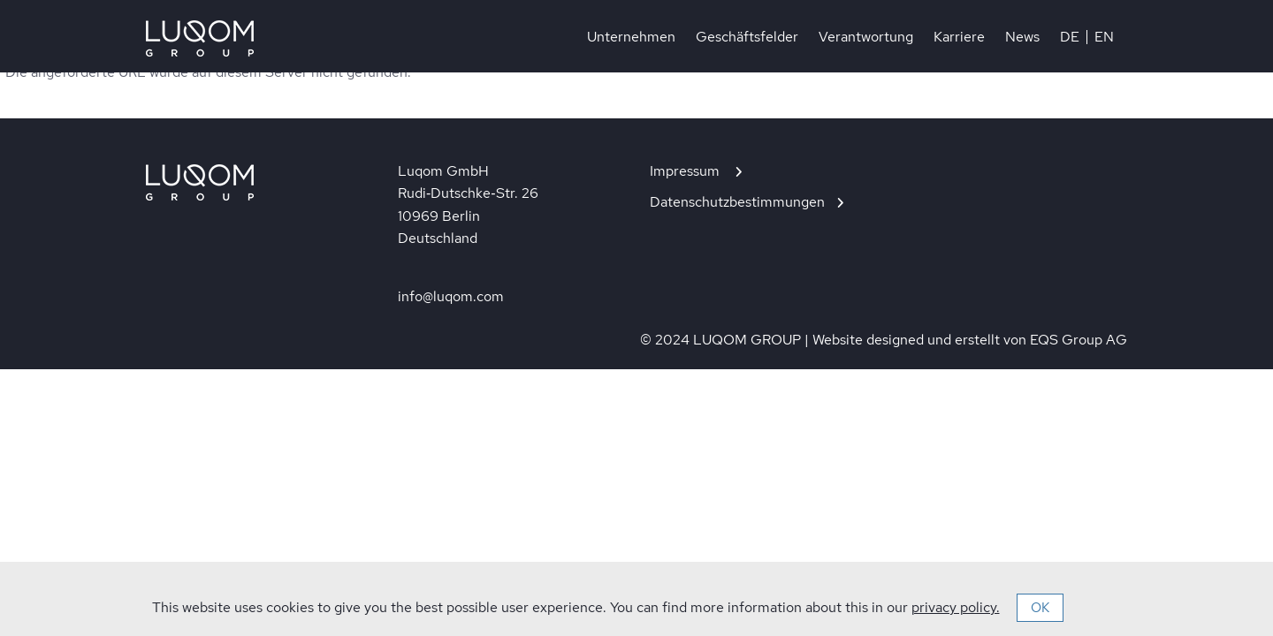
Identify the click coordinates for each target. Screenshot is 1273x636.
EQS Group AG (1078, 339)
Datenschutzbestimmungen (737, 202)
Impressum (686, 171)
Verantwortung (866, 37)
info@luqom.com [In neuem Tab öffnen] (451, 296)
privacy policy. (955, 607)
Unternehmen (631, 37)
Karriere (959, 37)
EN (1104, 37)
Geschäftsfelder (747, 37)
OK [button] (1040, 608)
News (1022, 37)
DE (1069, 37)
